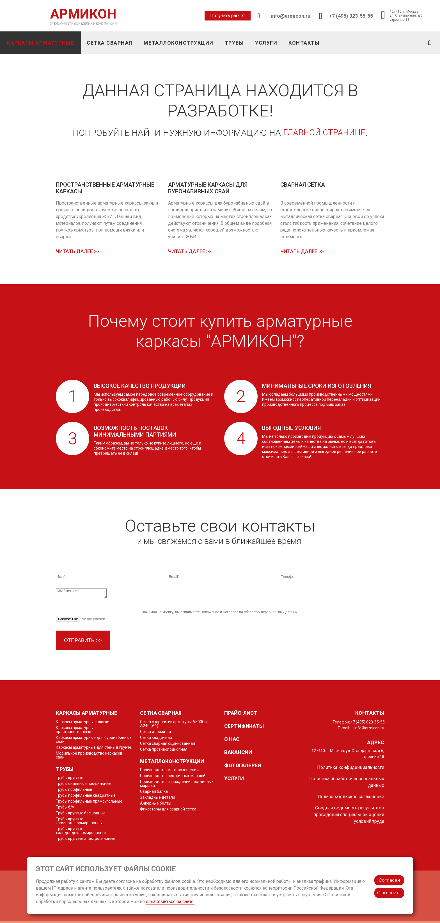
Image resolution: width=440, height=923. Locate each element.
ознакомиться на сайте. (170, 901)
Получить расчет (227, 15)
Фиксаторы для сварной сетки (168, 811)
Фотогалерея (242, 767)
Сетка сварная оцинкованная (167, 745)
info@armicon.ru (290, 16)
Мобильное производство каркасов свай (89, 757)
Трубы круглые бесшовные (81, 814)
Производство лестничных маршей (172, 777)
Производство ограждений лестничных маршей (177, 785)
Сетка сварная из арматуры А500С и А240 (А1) (174, 725)
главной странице (324, 133)
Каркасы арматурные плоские (84, 723)
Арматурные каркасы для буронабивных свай (207, 188)
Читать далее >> (77, 251)
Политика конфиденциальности (350, 769)
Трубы (234, 43)
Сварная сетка (302, 184)
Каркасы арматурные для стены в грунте (93, 749)
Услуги (266, 43)
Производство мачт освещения (169, 771)
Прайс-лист (240, 715)
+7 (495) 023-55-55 (351, 16)
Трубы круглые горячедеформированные (80, 822)
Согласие (230, 614)
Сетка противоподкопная (163, 751)
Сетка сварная (109, 43)
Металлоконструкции (179, 43)
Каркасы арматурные (40, 43)
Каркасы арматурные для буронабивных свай (93, 741)
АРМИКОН (83, 14)
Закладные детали (157, 799)
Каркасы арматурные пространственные (76, 731)
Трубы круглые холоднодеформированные (81, 832)
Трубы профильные (74, 791)
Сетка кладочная (156, 739)
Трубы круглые (69, 779)
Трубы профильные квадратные (86, 797)
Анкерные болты (155, 805)
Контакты (304, 43)
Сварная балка (154, 793)
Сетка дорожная (155, 733)
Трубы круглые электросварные (85, 840)
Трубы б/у (65, 809)
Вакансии (238, 754)
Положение (210, 614)
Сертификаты (244, 728)
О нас (231, 741)
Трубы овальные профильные (83, 785)
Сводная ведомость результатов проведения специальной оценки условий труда (348, 816)
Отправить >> (83, 642)
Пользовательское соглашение (351, 798)
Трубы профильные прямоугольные (89, 803)
